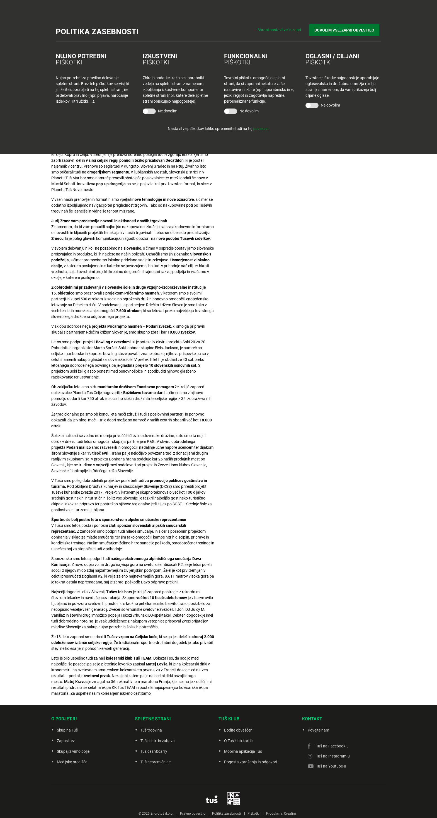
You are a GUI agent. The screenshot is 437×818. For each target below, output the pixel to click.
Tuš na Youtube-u (331, 766)
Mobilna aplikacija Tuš (243, 751)
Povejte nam (318, 730)
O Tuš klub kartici (238, 741)
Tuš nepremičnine (155, 762)
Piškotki (253, 813)
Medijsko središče (72, 762)
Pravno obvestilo (192, 813)
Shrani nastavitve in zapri (283, 28)
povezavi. (261, 128)
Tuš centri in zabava (157, 741)
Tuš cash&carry (153, 751)
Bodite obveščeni (238, 730)
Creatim (290, 813)
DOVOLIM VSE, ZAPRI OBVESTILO (346, 28)
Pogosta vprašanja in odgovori (250, 762)
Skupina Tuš (67, 730)
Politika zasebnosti (226, 813)
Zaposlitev (66, 741)
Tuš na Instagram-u (333, 756)
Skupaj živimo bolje (73, 751)
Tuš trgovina (151, 730)
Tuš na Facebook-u (332, 746)
